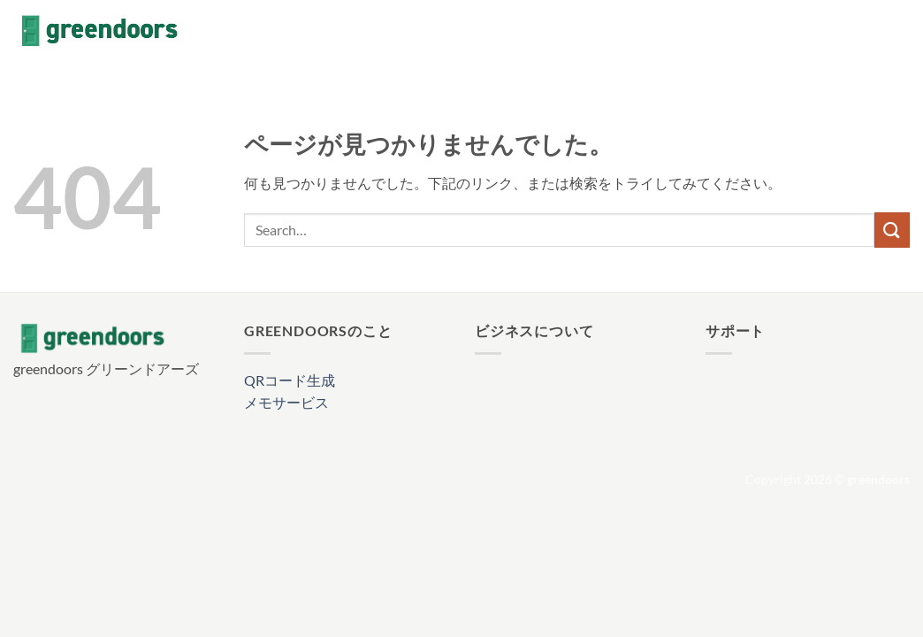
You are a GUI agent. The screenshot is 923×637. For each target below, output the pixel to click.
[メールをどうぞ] (898, 31)
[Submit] (892, 229)
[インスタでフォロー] (852, 31)
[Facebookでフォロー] (829, 31)
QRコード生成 (289, 380)
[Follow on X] (875, 31)
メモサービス (286, 402)
